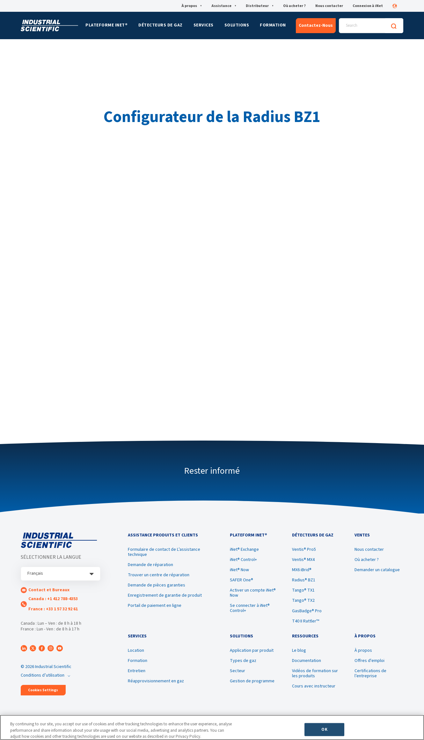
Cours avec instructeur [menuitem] (313, 686)
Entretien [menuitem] (136, 671)
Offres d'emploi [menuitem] (369, 660)
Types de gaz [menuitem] (243, 660)
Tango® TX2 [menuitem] (303, 600)
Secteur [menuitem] (237, 671)
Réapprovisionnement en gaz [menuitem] (156, 681)
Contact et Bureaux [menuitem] (48, 590)
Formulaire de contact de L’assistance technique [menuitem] (164, 552)
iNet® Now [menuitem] (239, 570)
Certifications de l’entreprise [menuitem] (370, 673)
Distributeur (260, 6)
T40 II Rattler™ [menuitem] (305, 621)
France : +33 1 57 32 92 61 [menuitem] (53, 609)
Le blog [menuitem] (299, 650)
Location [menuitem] (136, 650)
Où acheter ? (294, 6)
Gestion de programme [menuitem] (252, 681)
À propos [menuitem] (363, 650)
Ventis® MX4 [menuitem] (303, 560)
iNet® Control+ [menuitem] (243, 560)
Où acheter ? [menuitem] (367, 560)
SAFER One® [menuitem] (241, 580)
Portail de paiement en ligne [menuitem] (154, 605)
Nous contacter (329, 6)
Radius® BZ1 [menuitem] (303, 580)
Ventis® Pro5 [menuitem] (304, 549)
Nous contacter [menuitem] (369, 549)
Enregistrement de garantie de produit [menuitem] (165, 595)
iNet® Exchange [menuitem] (244, 549)
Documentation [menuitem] (306, 660)
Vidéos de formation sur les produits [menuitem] (315, 673)
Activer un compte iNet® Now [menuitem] (253, 593)
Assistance (223, 6)
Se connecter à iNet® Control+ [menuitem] (250, 608)
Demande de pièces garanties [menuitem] (156, 585)
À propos (191, 6)
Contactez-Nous (316, 25)
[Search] (393, 25)
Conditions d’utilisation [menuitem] (42, 675)
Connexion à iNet (368, 6)
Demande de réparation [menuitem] (150, 565)
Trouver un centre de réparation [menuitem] (158, 575)
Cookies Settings (43, 690)
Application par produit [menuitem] (252, 650)
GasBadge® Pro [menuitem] (307, 611)
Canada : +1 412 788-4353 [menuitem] (53, 599)
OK (324, 729)
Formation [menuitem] (137, 660)
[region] (212, 727)
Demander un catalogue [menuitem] (377, 570)
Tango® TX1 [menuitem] (303, 590)
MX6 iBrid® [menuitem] (301, 570)
